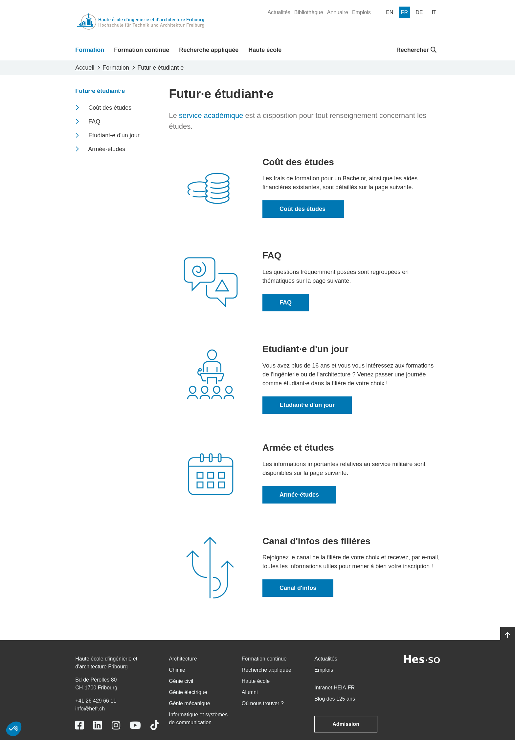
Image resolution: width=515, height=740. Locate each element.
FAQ (286, 302)
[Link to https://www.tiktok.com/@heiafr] (154, 725)
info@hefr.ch (90, 708)
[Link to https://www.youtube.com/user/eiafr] (135, 725)
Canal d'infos (298, 588)
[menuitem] (278, 12)
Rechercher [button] (416, 50)
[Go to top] (507, 635)
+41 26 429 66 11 (95, 701)
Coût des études (303, 209)
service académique (211, 115)
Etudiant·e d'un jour (307, 405)
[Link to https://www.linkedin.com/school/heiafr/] (97, 725)
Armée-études (299, 494)
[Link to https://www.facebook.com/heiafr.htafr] (79, 725)
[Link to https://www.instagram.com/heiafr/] (116, 725)
